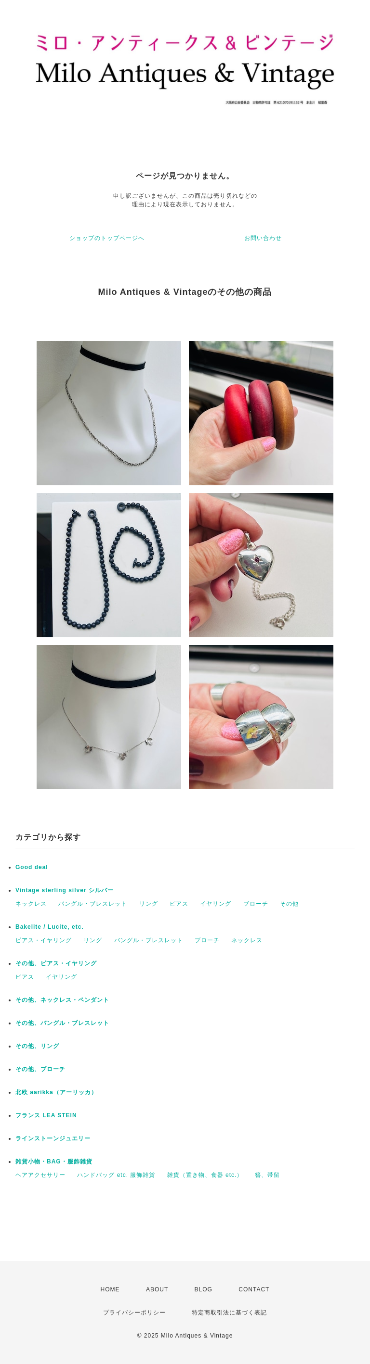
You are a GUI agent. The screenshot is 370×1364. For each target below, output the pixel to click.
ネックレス (31, 903)
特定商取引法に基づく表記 (229, 1312)
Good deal (31, 867)
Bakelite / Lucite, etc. (49, 926)
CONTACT (253, 1289)
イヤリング (215, 903)
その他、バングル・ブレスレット (62, 1023)
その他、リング (37, 1046)
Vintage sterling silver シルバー (64, 890)
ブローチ (255, 903)
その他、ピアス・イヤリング (56, 963)
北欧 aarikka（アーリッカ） (56, 1092)
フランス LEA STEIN (46, 1115)
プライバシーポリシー (134, 1312)
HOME (110, 1289)
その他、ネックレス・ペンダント (62, 1000)
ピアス (179, 903)
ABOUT (157, 1289)
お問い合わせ (263, 238)
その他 (289, 903)
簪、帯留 (267, 1175)
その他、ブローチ (40, 1069)
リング (148, 903)
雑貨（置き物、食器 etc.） (205, 1175)
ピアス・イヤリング (43, 940)
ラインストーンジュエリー (53, 1138)
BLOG (203, 1289)
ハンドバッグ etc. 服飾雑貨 (116, 1175)
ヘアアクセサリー (40, 1175)
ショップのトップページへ (107, 238)
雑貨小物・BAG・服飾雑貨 (53, 1161)
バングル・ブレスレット (92, 903)
